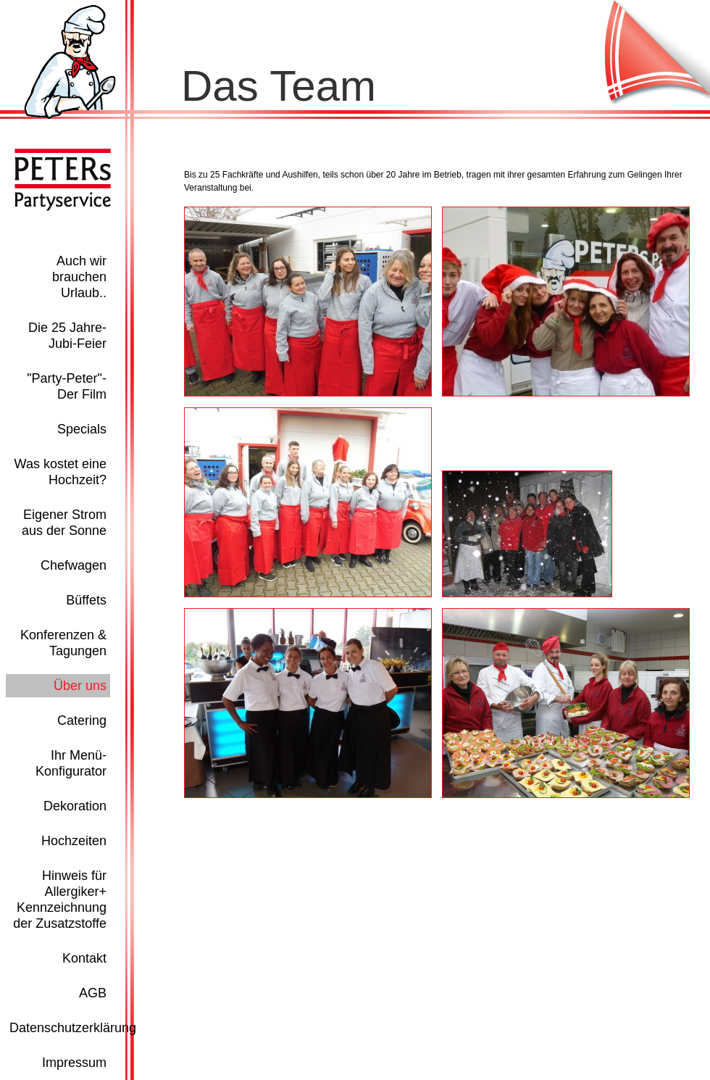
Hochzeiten (73, 841)
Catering (81, 720)
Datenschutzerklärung (72, 1028)
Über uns (80, 685)
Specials (81, 429)
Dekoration (74, 806)
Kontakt (84, 958)
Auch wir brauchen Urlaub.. (79, 277)
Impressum (74, 1062)
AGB (92, 993)
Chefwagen (73, 565)
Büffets (86, 600)
